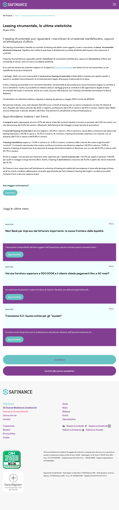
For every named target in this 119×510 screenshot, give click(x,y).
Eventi (65, 415)
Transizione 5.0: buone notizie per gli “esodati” (33, 315)
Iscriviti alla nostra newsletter (59, 371)
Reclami (6, 429)
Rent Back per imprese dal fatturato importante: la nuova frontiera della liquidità (54, 230)
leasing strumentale (63, 67)
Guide (65, 403)
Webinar (66, 411)
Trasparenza (8, 426)
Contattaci (10, 193)
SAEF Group (8, 403)
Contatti (6, 419)
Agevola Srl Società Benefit (15, 411)
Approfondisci (14, 254)
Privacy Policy (9, 433)
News (111, 223)
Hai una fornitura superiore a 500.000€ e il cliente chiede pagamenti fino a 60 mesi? (57, 273)
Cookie (6, 437)
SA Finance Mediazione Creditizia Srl (20, 407)
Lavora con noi (10, 415)
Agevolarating (68, 419)
